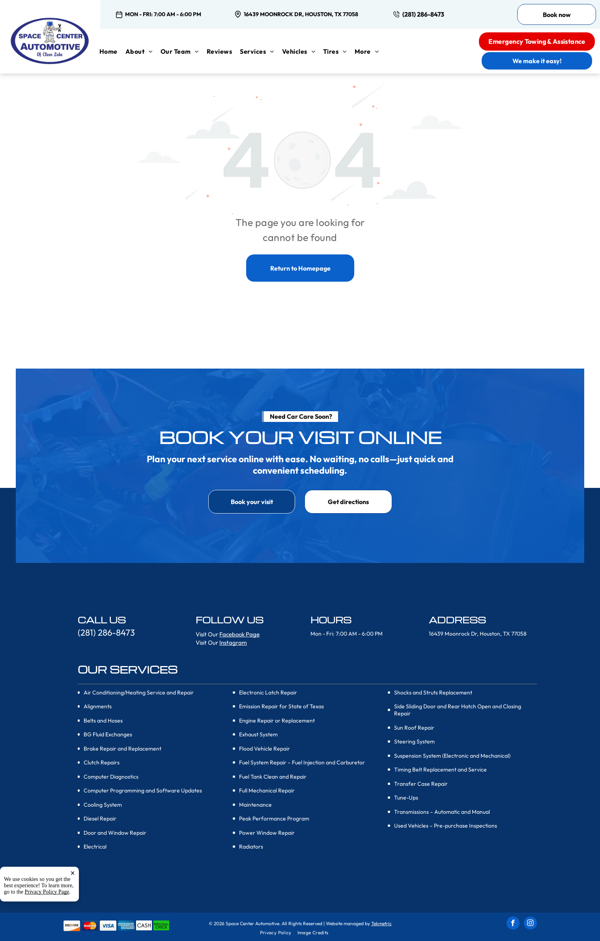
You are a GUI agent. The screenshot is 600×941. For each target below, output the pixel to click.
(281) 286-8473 (423, 14)
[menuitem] (112, 51)
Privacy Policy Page (47, 892)
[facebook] (513, 924)
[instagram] (530, 924)
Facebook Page (239, 634)
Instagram (233, 642)
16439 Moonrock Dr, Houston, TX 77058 (301, 14)
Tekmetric (381, 923)
